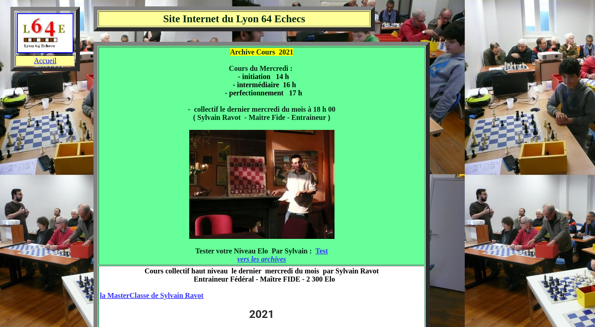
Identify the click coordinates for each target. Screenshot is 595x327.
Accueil (45, 60)
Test (321, 251)
